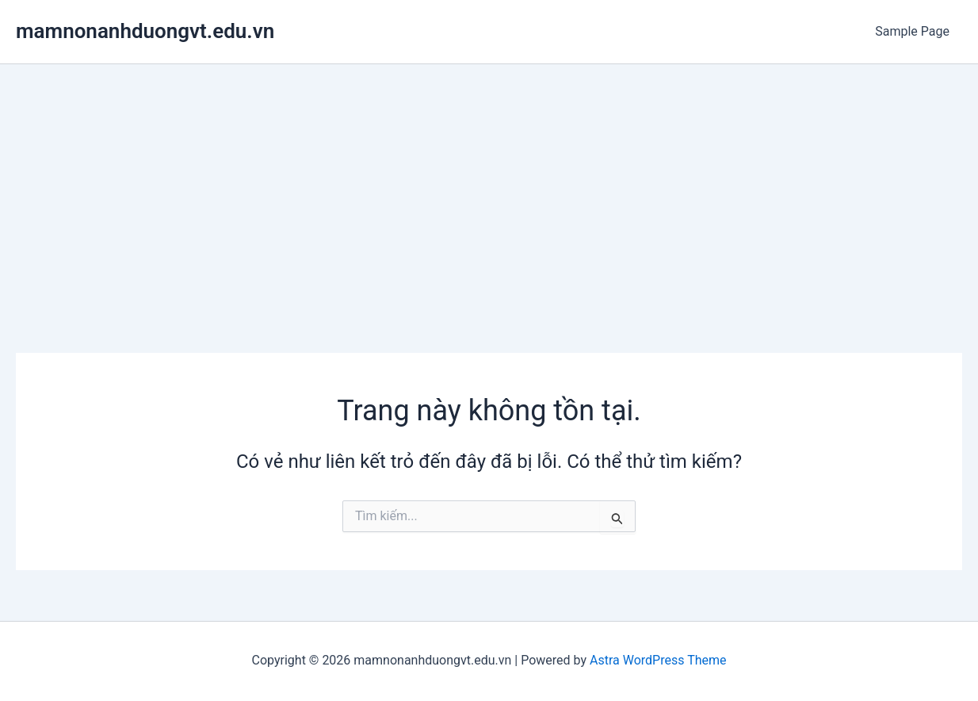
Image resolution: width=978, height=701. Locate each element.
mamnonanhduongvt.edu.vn (145, 31)
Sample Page (912, 31)
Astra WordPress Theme (658, 660)
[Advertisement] (489, 183)
